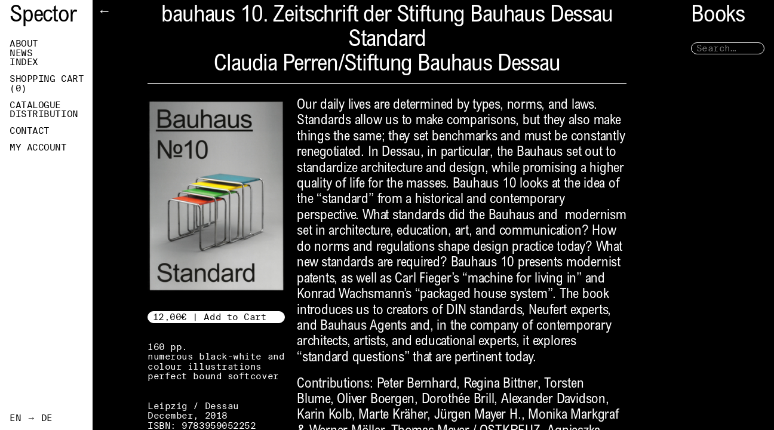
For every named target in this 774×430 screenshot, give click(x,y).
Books (718, 16)
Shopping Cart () (47, 83)
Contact (30, 131)
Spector (43, 16)
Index (24, 62)
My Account (38, 147)
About (24, 43)
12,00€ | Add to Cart (210, 317)
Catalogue (35, 105)
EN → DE (31, 418)
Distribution (44, 114)
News (21, 53)
